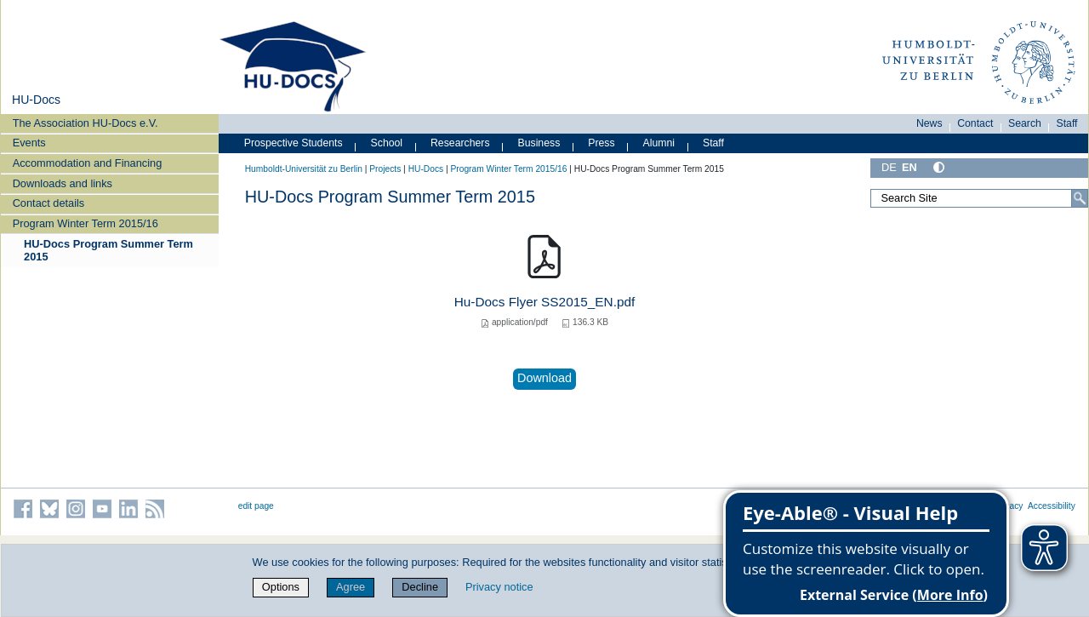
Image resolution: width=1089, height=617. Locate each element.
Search (1024, 123)
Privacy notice (499, 586)
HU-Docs (36, 99)
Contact (975, 123)
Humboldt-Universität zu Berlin (303, 169)
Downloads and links (62, 183)
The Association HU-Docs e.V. (85, 123)
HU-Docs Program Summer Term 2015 (108, 250)
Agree (350, 586)
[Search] (1079, 198)
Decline (420, 586)
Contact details (49, 203)
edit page (256, 506)
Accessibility (1051, 506)
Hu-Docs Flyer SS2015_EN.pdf (545, 301)
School (387, 143)
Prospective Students (293, 143)
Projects (385, 169)
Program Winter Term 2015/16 (85, 223)
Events (29, 142)
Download (544, 378)
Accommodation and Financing (87, 163)
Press (601, 143)
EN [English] (909, 167)
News (929, 123)
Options (280, 586)
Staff (1067, 123)
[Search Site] (979, 198)
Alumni (659, 143)
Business (539, 143)
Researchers (460, 143)
